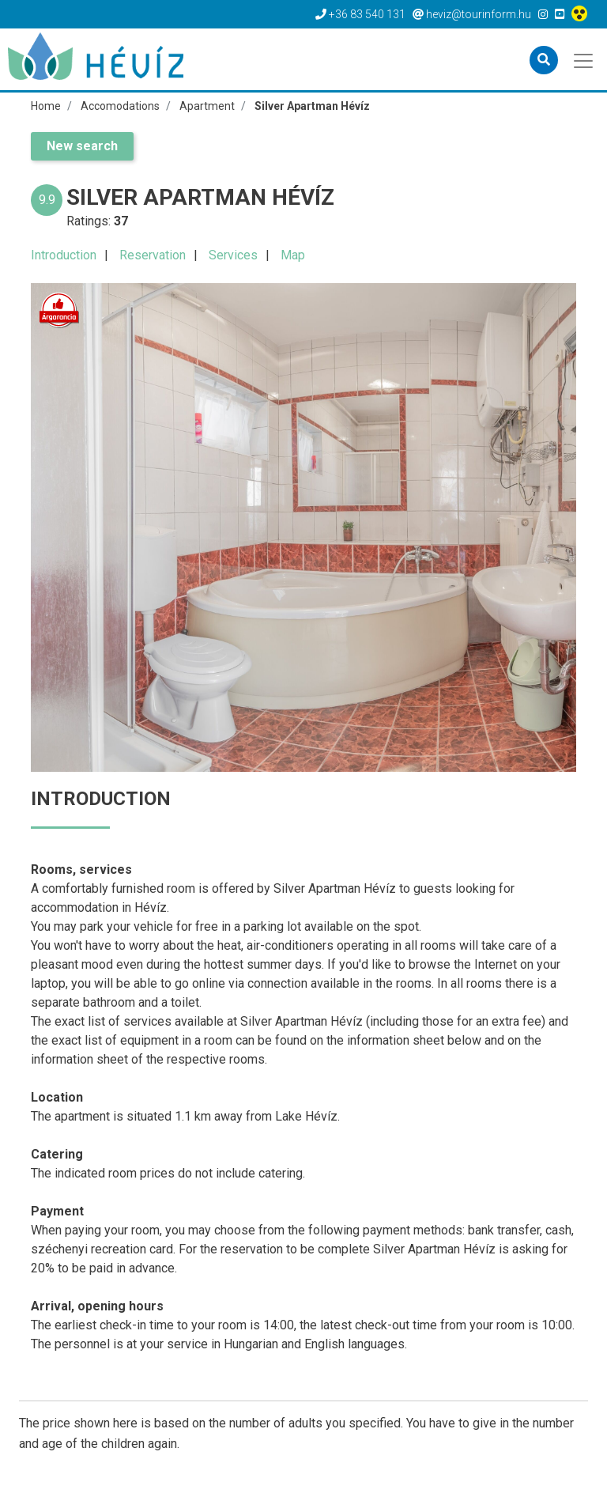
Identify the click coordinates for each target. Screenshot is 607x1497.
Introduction (63, 255)
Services (233, 255)
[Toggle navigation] (584, 59)
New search (82, 145)
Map (293, 255)
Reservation (152, 255)
